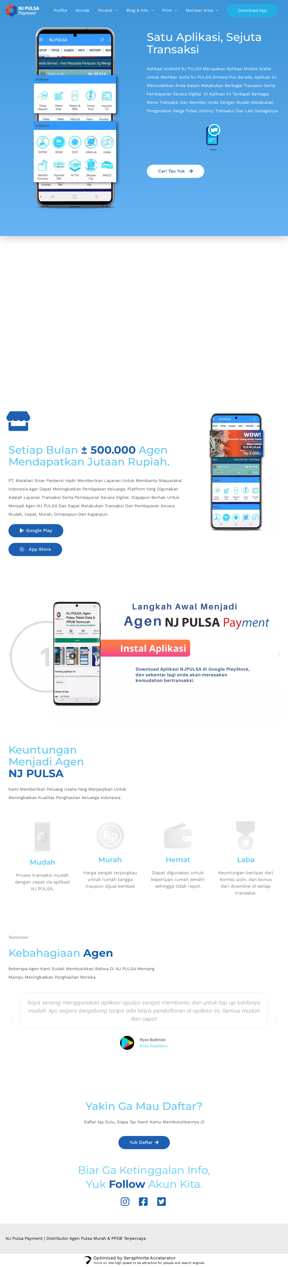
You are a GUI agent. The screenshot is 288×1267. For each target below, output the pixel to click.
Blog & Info (197, 10)
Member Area (259, 10)
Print (227, 10)
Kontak (143, 10)
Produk (165, 10)
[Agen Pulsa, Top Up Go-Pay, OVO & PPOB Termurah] (23, 10)
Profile (120, 10)
